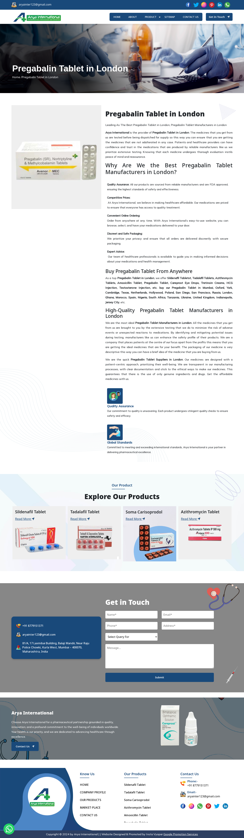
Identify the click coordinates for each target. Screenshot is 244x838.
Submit (159, 677)
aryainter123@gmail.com (35, 4)
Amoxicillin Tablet (136, 815)
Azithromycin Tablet (137, 807)
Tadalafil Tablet (134, 792)
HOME (117, 17)
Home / (17, 77)
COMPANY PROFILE (93, 792)
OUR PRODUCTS (90, 800)
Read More (24, 519)
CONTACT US (88, 815)
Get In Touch (219, 17)
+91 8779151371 (32, 626)
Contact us (190, 17)
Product (150, 17)
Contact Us (25, 746)
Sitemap (169, 17)
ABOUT (132, 17)
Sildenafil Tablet (135, 785)
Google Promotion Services (180, 834)
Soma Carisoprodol (136, 800)
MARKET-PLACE (90, 807)
